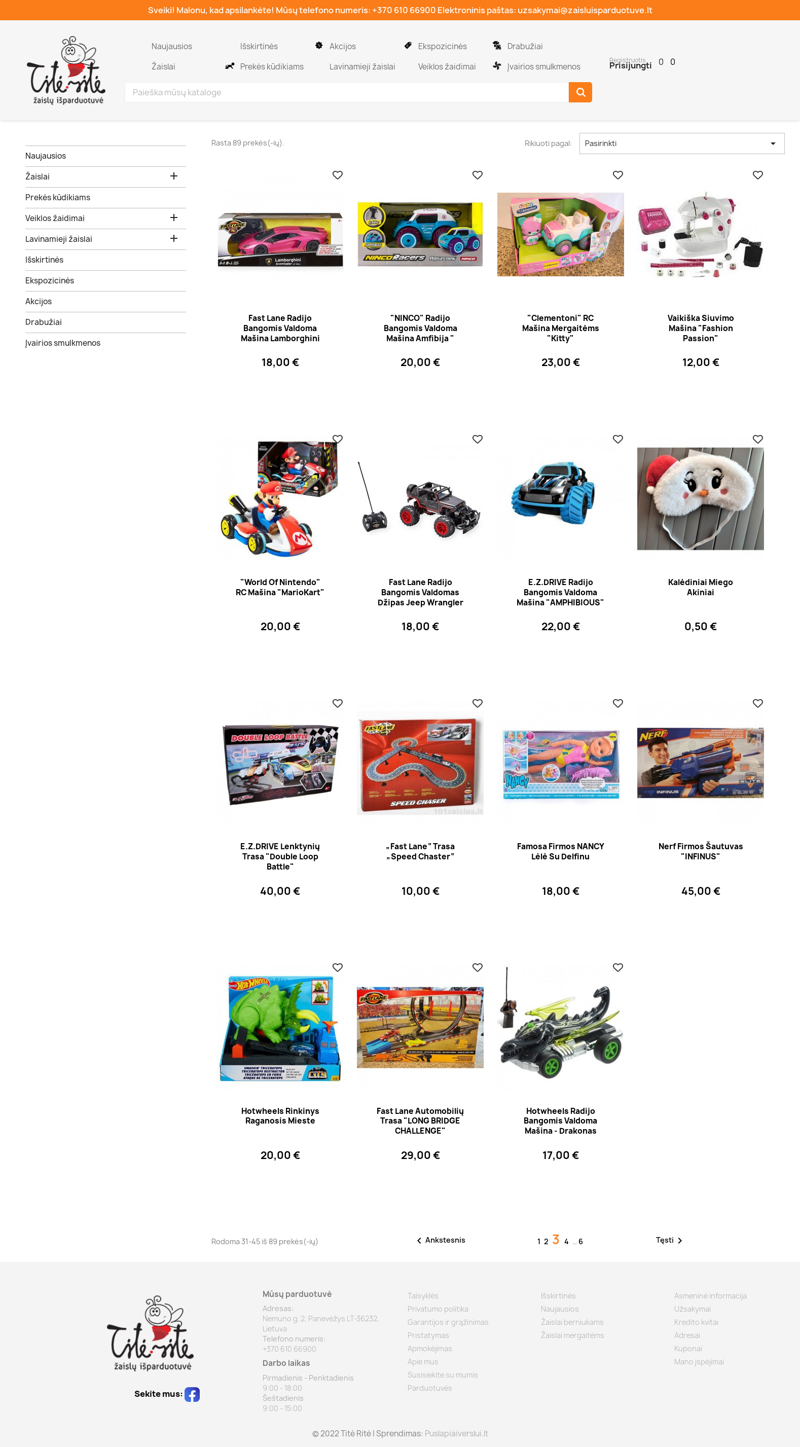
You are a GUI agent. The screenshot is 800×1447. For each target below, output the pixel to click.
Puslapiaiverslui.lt (456, 1433)
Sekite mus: (166, 1393)
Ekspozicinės (407, 41)
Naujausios (141, 41)
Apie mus (423, 1361)
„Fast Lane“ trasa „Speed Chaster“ (420, 851)
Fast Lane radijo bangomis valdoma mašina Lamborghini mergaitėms (280, 333)
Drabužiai (496, 41)
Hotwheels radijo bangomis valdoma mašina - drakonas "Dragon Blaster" (560, 1126)
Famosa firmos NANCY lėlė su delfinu (560, 851)
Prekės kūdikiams (229, 62)
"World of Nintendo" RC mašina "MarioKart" (280, 587)
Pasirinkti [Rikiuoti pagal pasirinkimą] (682, 143)
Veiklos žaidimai (407, 62)
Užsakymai (692, 1309)
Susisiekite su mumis (443, 1375)
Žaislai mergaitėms (572, 1335)
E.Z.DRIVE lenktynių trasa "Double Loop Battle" (280, 856)
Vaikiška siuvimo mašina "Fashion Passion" (701, 328)
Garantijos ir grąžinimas (448, 1322)
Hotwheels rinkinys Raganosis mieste (280, 1116)
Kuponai (688, 1348)
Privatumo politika (438, 1309)
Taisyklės (423, 1295)
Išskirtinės (229, 41)
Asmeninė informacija (710, 1295)
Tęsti (671, 1241)
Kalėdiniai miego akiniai (700, 587)
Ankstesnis (439, 1241)
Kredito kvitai (696, 1322)
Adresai (687, 1335)
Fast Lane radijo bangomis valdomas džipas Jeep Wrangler (420, 592)
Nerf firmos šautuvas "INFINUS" (701, 851)
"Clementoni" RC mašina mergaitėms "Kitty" (560, 328)
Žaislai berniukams (572, 1322)
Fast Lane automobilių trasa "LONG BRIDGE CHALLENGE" (420, 1121)
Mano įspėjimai (699, 1361)
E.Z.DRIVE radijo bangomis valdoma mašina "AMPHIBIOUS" (560, 592)
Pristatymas (428, 1335)
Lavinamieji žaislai (319, 62)
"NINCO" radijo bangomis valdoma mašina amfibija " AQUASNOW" (420, 333)
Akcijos (319, 41)
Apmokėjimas (430, 1348)
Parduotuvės (430, 1388)
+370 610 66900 (404, 10)
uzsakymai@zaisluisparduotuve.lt (585, 10)
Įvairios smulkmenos (496, 62)
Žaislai (141, 62)
